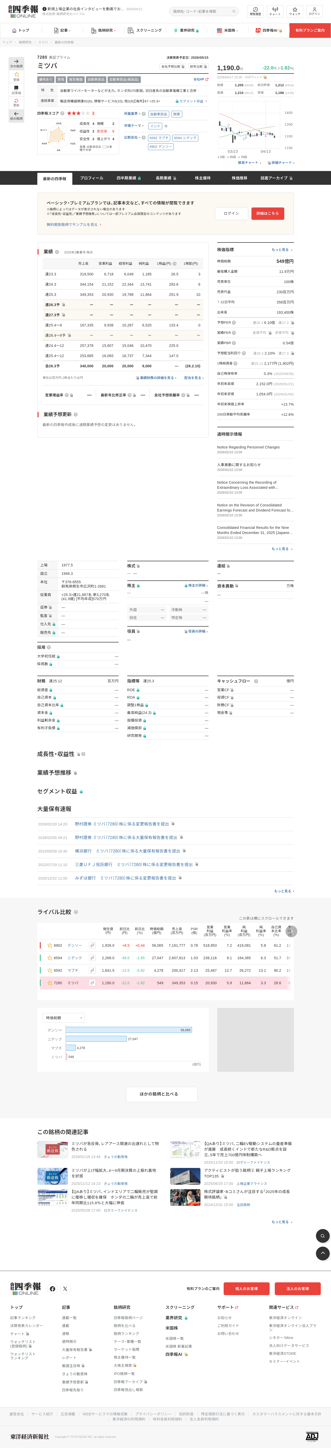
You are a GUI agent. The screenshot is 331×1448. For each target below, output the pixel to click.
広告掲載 (68, 1414)
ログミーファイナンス (253, 1162)
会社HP (198, 79)
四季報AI (269, 30)
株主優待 (203, 178)
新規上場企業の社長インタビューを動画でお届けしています (86, 9)
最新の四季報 (54, 179)
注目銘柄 (243, 1205)
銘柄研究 (103, 30)
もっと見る (280, 250)
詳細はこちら (267, 213)
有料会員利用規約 (167, 1419)
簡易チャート (248, 163)
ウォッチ (295, 11)
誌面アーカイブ (274, 178)
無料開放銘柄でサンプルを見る (72, 225)
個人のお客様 (246, 1289)
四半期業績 (126, 178)
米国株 (227, 30)
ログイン (314, 11)
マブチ (72, 970)
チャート (275, 11)
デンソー (74, 945)
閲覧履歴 (255, 11)
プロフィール (92, 178)
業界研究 (186, 30)
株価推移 (239, 178)
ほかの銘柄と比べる (159, 1094)
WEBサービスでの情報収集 (105, 1414)
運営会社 (16, 1414)
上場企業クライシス (251, 1184)
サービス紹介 (42, 1414)
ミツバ (43, 42)
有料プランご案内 (310, 30)
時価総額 (53, 1018)
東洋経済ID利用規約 (128, 1419)
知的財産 (186, 1414)
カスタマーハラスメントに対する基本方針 (287, 1414)
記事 (62, 30)
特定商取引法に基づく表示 (223, 1414)
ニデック (74, 958)
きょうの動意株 (116, 1157)
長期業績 (163, 178)
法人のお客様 (298, 1289)
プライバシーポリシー (153, 1414)
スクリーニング (145, 30)
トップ (21, 30)
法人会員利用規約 (204, 1419)
